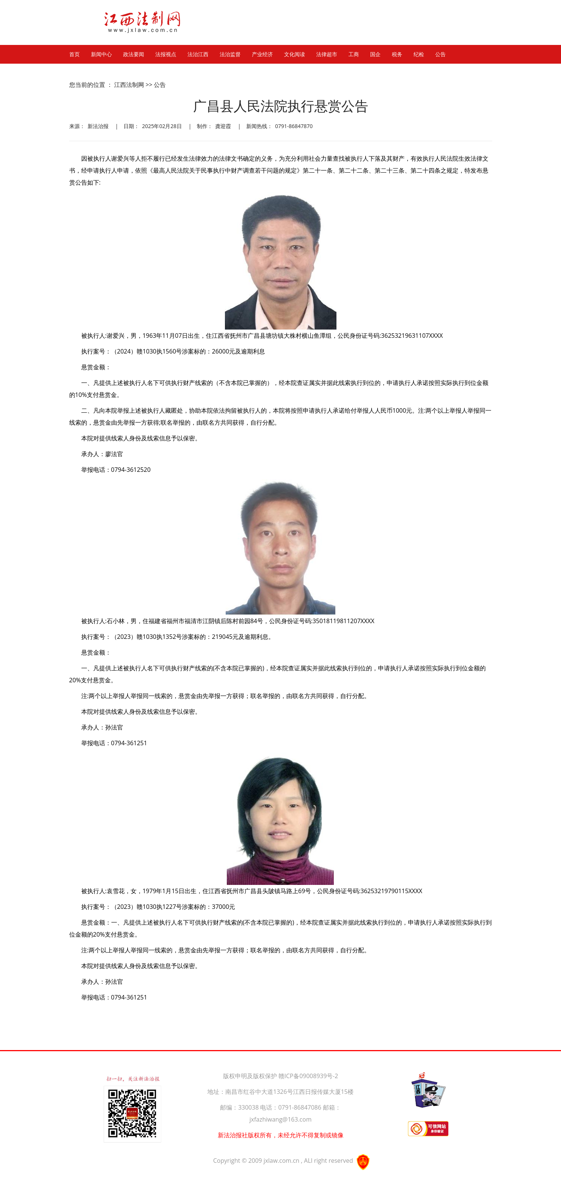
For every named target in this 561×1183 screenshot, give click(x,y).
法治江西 (197, 54)
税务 (397, 54)
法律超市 (326, 54)
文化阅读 (294, 54)
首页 (74, 54)
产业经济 (262, 54)
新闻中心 (101, 54)
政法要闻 (133, 54)
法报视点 (165, 54)
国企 (375, 54)
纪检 (419, 54)
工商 (353, 54)
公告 (440, 54)
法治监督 (230, 54)
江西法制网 (129, 85)
